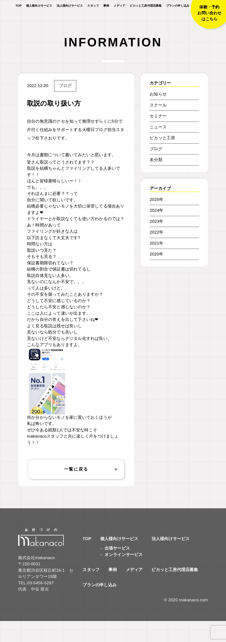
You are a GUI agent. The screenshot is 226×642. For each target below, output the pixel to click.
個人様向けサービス (39, 17)
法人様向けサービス (70, 17)
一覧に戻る (76, 490)
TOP (18, 17)
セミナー (158, 137)
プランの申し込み (178, 17)
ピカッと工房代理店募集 (146, 17)
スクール (158, 126)
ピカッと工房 (162, 158)
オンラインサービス (124, 575)
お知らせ (158, 115)
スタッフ (93, 17)
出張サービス (117, 569)
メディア (119, 17)
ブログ (65, 106)
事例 (106, 17)
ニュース (158, 148)
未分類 (156, 180)
